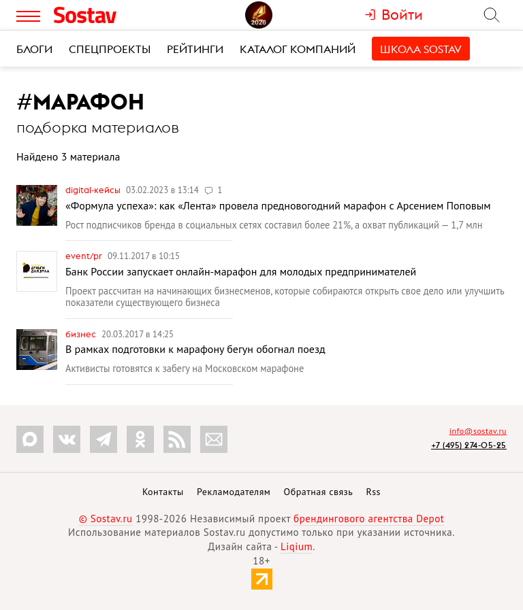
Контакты (163, 492)
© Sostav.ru (106, 518)
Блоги (34, 49)
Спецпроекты (109, 49)
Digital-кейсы (94, 189)
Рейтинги (195, 49)
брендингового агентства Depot (369, 518)
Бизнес (81, 333)
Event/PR (84, 255)
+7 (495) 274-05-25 (469, 445)
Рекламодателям (233, 492)
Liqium (297, 546)
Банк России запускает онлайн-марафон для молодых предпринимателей (240, 271)
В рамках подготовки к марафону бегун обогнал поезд (195, 349)
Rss (373, 492)
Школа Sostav (421, 49)
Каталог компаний (297, 49)
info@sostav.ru (478, 431)
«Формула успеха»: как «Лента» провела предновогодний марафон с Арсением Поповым (278, 205)
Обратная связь (318, 492)
